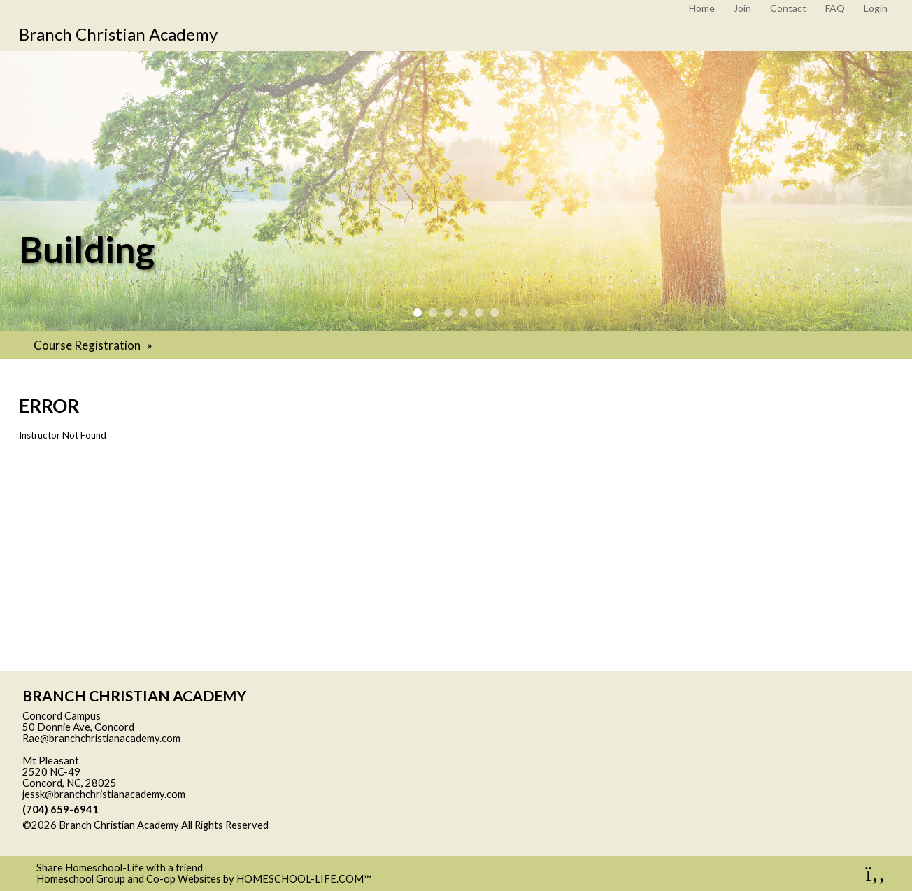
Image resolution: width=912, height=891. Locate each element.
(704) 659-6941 (60, 809)
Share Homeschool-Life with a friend (119, 868)
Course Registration (94, 345)
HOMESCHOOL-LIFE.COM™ (303, 879)
